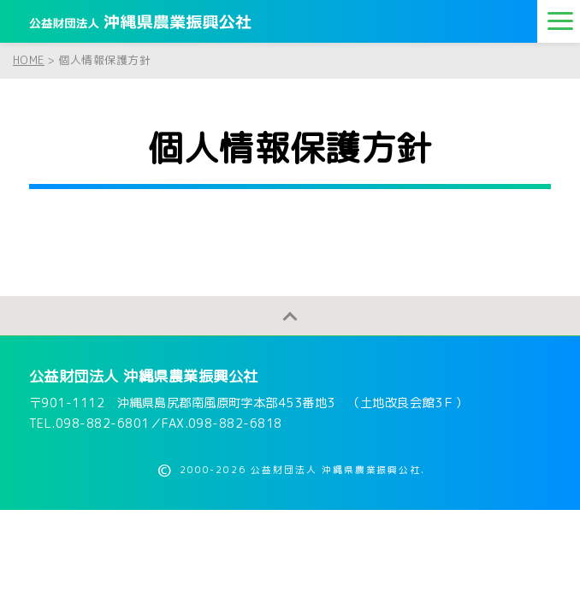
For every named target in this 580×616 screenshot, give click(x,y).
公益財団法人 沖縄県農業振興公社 (143, 377)
